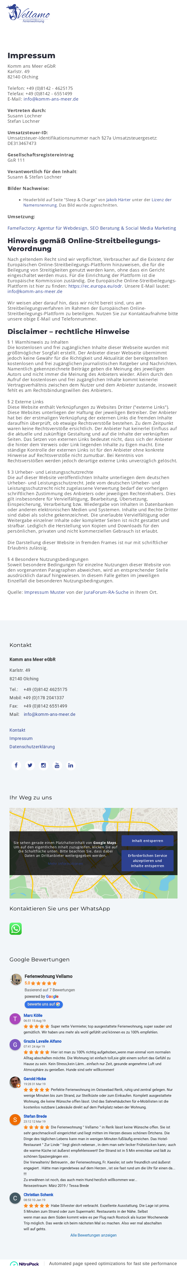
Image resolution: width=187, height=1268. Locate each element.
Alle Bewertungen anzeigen (93, 1235)
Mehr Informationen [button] (65, 864)
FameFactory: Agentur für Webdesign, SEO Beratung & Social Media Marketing (92, 228)
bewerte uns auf (44, 1004)
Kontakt (17, 730)
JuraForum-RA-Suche (106, 592)
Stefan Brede (35, 1116)
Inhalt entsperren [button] (147, 840)
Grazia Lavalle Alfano (42, 1041)
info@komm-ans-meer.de (51, 99)
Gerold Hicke (35, 1079)
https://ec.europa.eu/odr (95, 286)
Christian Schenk (38, 1194)
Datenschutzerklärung (32, 746)
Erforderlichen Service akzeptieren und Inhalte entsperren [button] (147, 860)
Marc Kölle (33, 1015)
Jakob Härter (118, 199)
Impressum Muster (44, 592)
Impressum (21, 738)
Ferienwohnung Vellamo (48, 976)
